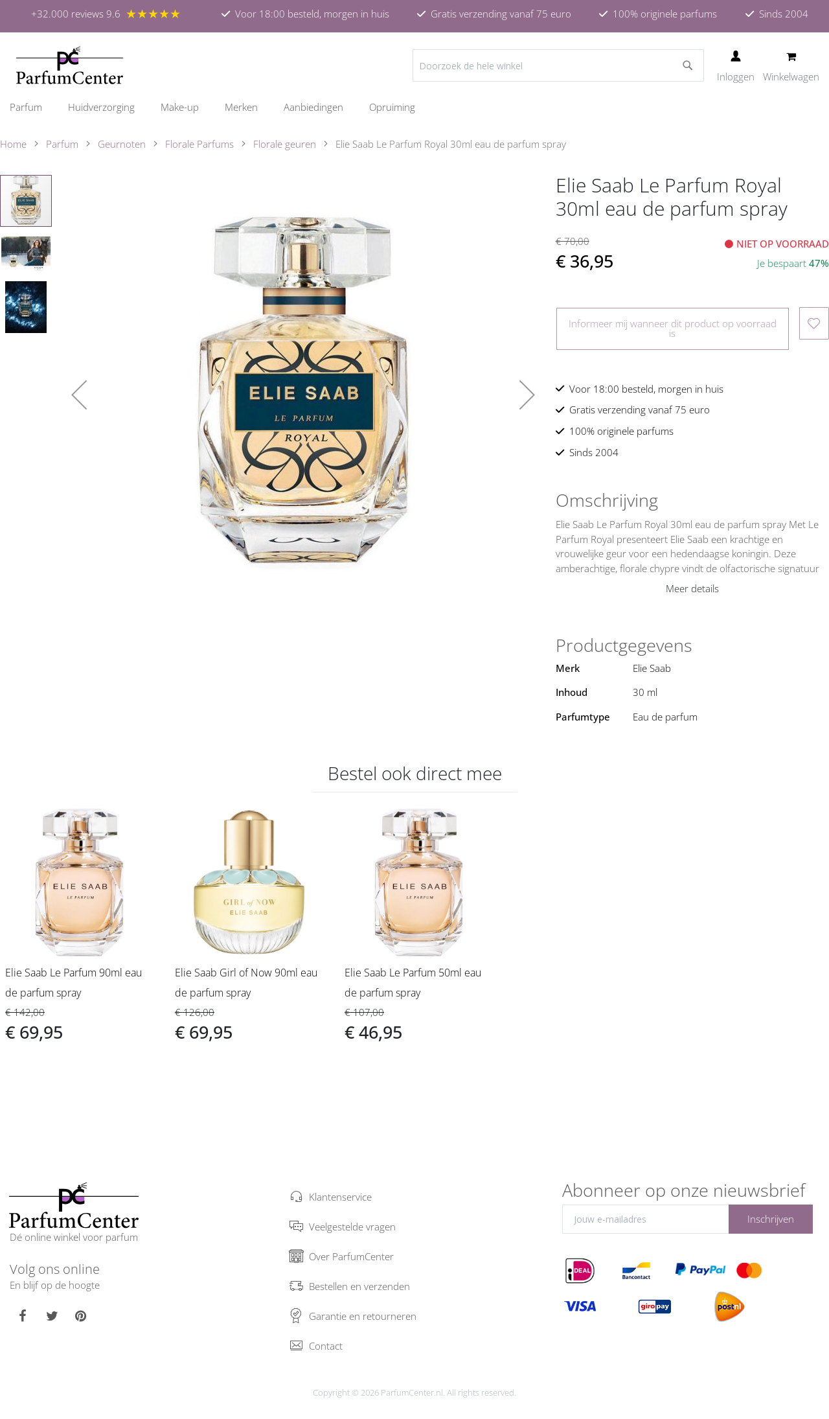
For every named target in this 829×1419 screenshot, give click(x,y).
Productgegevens (624, 645)
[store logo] (69, 65)
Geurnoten (122, 143)
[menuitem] (32, 106)
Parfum (62, 143)
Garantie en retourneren (362, 1315)
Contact (326, 1345)
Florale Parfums (199, 143)
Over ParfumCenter (351, 1256)
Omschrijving (607, 500)
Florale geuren (284, 143)
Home (13, 143)
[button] (79, 395)
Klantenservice (340, 1196)
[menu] (414, 107)
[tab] (692, 500)
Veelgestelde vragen (352, 1226)
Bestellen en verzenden (359, 1286)
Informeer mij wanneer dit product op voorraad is (673, 328)
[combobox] (558, 65)
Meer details (692, 588)
